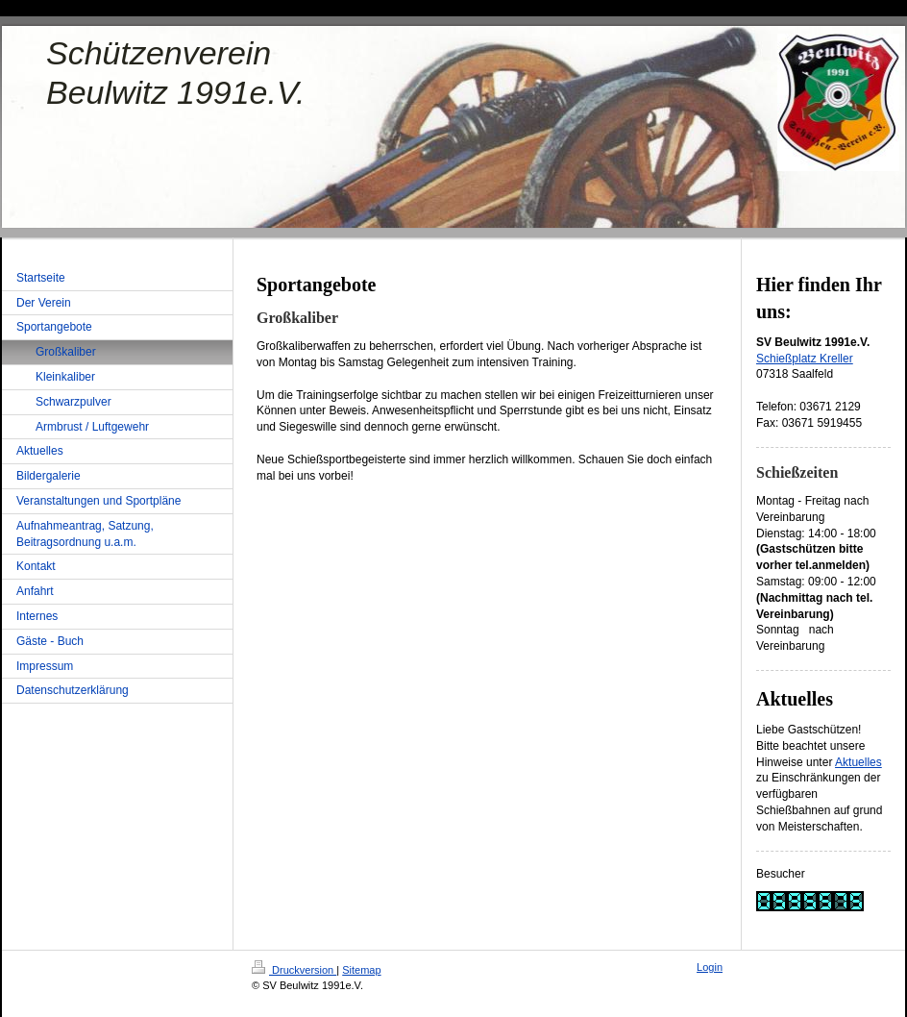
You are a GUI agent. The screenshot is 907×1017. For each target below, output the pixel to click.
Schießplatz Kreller (804, 358)
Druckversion (294, 970)
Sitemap (361, 970)
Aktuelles (858, 762)
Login (710, 967)
